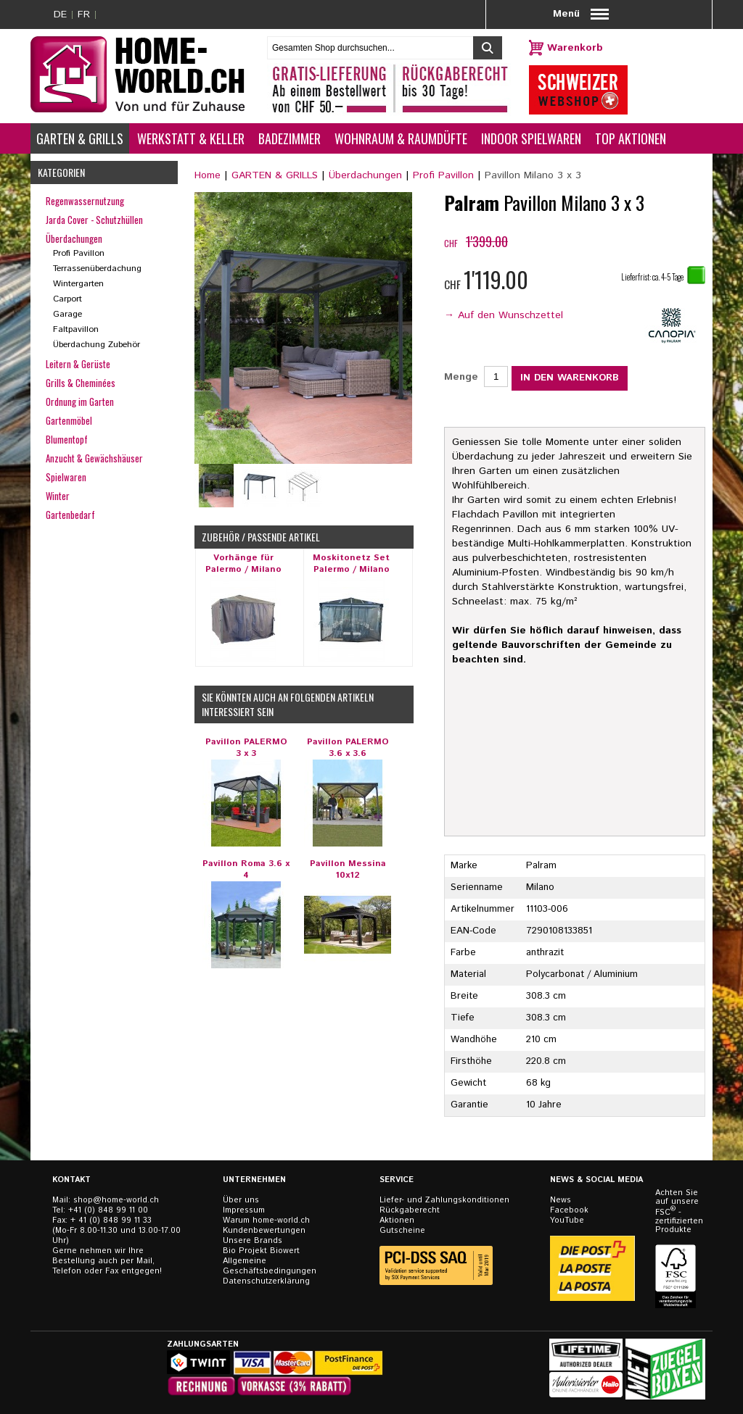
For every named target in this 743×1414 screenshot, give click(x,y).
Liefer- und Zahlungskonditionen (444, 1200)
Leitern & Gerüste (78, 364)
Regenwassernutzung (85, 201)
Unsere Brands (252, 1241)
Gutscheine (402, 1230)
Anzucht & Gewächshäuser (94, 458)
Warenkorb (575, 48)
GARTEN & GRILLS (274, 175)
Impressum (244, 1210)
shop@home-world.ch (116, 1200)
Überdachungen (365, 175)
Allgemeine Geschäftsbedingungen (269, 1266)
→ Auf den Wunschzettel (503, 315)
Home (207, 175)
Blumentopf (67, 439)
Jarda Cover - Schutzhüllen (94, 219)
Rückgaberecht (409, 1210)
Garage (67, 314)
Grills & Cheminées (80, 382)
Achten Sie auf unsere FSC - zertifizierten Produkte (677, 1211)
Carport (67, 299)
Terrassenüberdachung (97, 268)
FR (84, 14)
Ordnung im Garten (80, 401)
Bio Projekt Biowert (261, 1251)
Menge (461, 377)
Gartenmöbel (69, 420)
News (560, 1200)
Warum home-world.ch (266, 1220)
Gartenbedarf (70, 514)
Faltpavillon (76, 329)
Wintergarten (78, 284)
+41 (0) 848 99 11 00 (108, 1210)
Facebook (569, 1210)
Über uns (241, 1200)
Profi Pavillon (443, 175)
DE (60, 14)
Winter (58, 495)
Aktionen (396, 1220)
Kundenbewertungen (264, 1230)
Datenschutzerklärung (266, 1281)
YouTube (567, 1220)
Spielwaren (66, 477)
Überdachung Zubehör (96, 344)
